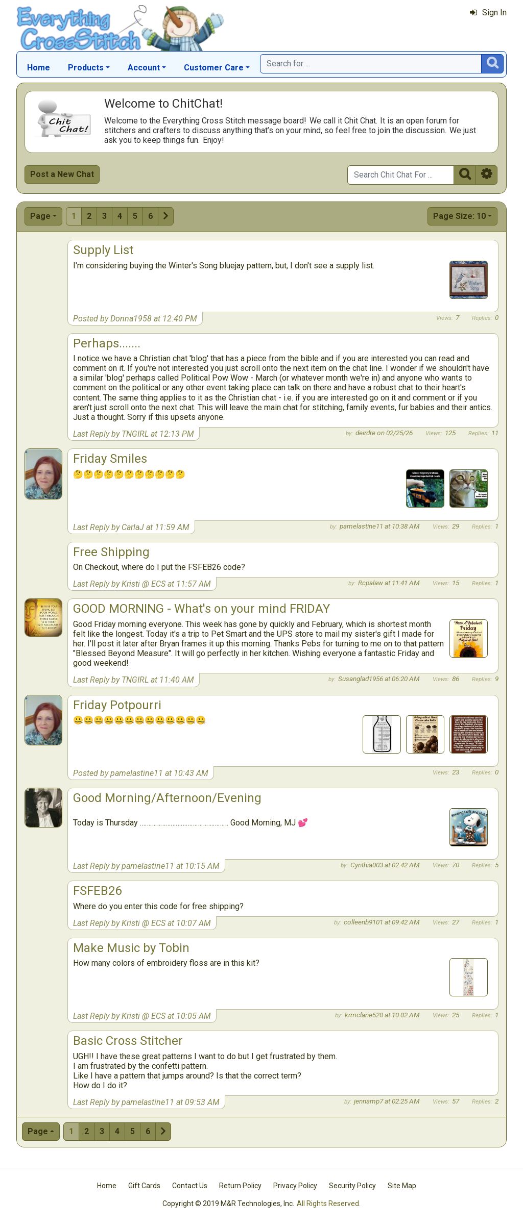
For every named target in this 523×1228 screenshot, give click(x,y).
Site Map (402, 1186)
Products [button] (86, 67)
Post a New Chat (62, 174)
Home (38, 67)
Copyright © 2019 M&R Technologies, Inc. (228, 1203)
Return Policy (240, 1186)
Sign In (488, 12)
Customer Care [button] (214, 67)
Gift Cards (144, 1186)
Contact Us (189, 1186)
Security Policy (352, 1186)
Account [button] (144, 67)
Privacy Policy (295, 1186)
